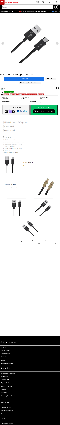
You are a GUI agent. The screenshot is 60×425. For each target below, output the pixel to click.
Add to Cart (24, 79)
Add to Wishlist (50, 78)
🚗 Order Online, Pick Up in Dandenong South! (34, 11)
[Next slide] (57, 43)
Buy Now (23, 83)
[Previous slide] (2, 43)
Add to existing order (34, 83)
